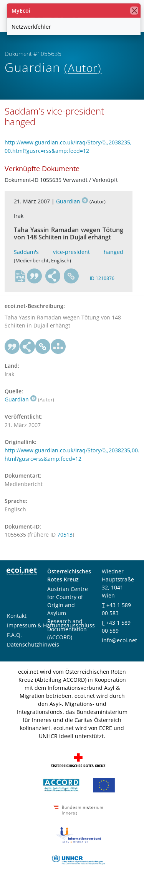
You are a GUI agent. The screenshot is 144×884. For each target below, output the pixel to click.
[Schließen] (134, 11)
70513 (65, 534)
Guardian (72, 201)
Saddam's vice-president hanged (68, 251)
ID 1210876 (102, 278)
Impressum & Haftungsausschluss (51, 625)
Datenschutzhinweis (33, 644)
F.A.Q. (14, 634)
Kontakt (16, 615)
